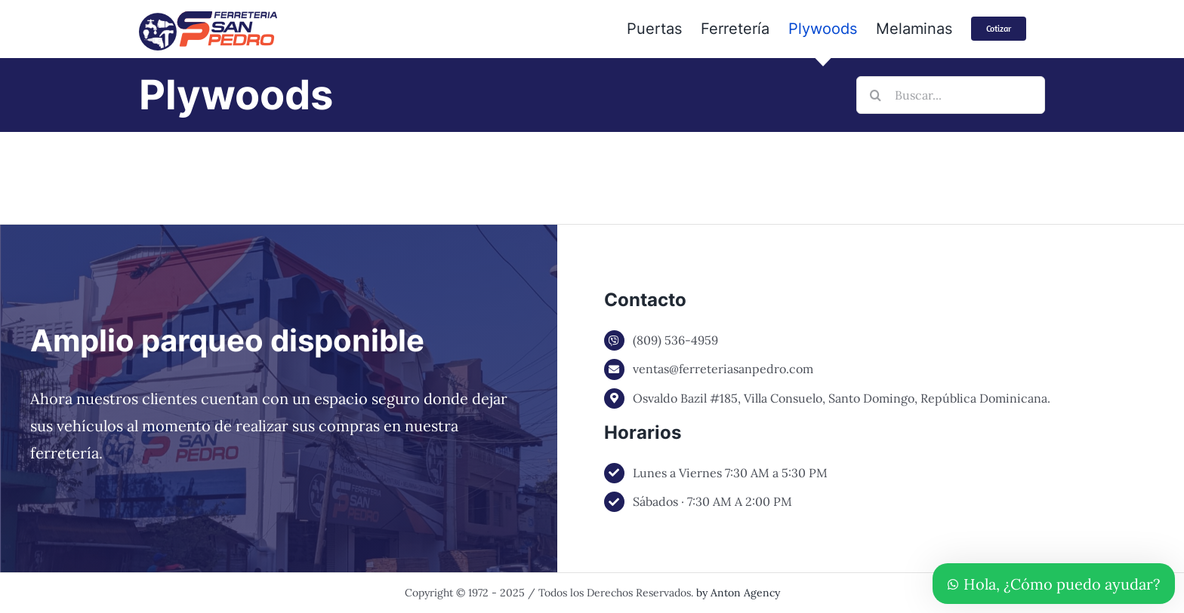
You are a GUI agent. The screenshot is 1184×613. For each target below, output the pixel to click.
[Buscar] (875, 95)
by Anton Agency (738, 592)
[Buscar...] (950, 95)
